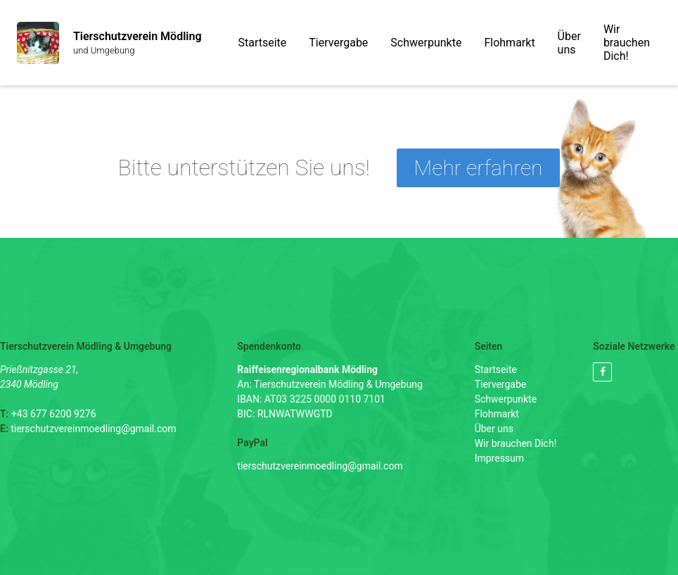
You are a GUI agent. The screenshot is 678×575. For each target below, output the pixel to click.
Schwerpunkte (425, 42)
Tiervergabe (338, 42)
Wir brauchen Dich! (626, 43)
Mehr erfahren (478, 168)
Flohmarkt (509, 42)
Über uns (569, 43)
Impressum (499, 458)
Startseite (262, 42)
